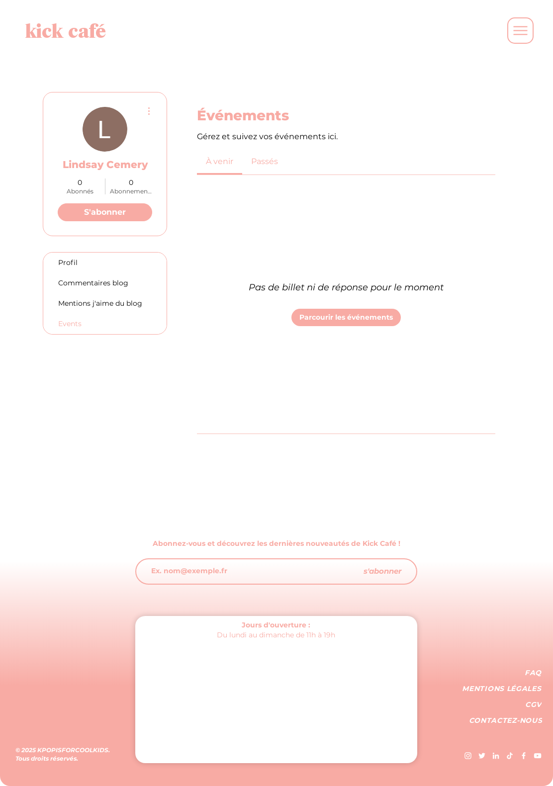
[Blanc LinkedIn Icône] (495, 755)
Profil (68, 262)
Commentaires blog (93, 282)
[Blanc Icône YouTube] (537, 755)
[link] (219, 161)
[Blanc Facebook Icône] (523, 755)
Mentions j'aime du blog (100, 303)
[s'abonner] (382, 571)
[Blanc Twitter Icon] (481, 755)
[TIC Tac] (509, 755)
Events (70, 323)
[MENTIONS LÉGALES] (503, 689)
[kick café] (65, 30)
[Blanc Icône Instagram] (467, 755)
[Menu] (520, 30)
